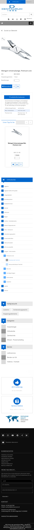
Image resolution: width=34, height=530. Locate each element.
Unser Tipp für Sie (8, 122)
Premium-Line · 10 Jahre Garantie (22, 113)
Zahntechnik (8, 335)
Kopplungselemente (10, 314)
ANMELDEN (15, 1)
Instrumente (10, 277)
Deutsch (29, 1)
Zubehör (9, 282)
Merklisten (4, 462)
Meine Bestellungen (7, 458)
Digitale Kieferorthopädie (10, 190)
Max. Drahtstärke (9, 110)
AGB (23, 526)
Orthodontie (8, 331)
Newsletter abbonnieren (9, 516)
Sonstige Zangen (11, 273)
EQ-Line (9, 269)
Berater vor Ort (9, 357)
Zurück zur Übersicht (10, 30)
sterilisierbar (21, 108)
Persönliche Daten (7, 455)
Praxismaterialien (8, 238)
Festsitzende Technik (14, 260)
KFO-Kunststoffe (8, 247)
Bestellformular (6, 465)
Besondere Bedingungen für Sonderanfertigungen (17, 526)
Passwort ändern (6, 456)
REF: (2, 74)
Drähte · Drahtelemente (10, 221)
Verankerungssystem (9, 234)
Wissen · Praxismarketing (12, 340)
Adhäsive (6, 212)
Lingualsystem (8, 195)
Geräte (6, 286)
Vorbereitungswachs (20, 310)
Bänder (6, 208)
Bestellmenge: (5, 80)
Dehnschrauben (8, 243)
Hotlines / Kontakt (10, 362)
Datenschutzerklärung (16, 526)
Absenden (5, 496)
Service (6, 290)
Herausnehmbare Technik (15, 264)
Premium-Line (8, 113)
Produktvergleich (7, 463)
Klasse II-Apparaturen (9, 225)
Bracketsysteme (8, 199)
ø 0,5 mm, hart (21, 110)
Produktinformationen (17, 97)
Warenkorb (28, 19)
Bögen (6, 217)
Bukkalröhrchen (8, 203)
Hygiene (6, 186)
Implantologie (8, 327)
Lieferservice (8, 353)
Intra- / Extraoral (8, 230)
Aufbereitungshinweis (10, 108)
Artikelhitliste (5, 460)
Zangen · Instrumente (9, 251)
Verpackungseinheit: (6, 77)
